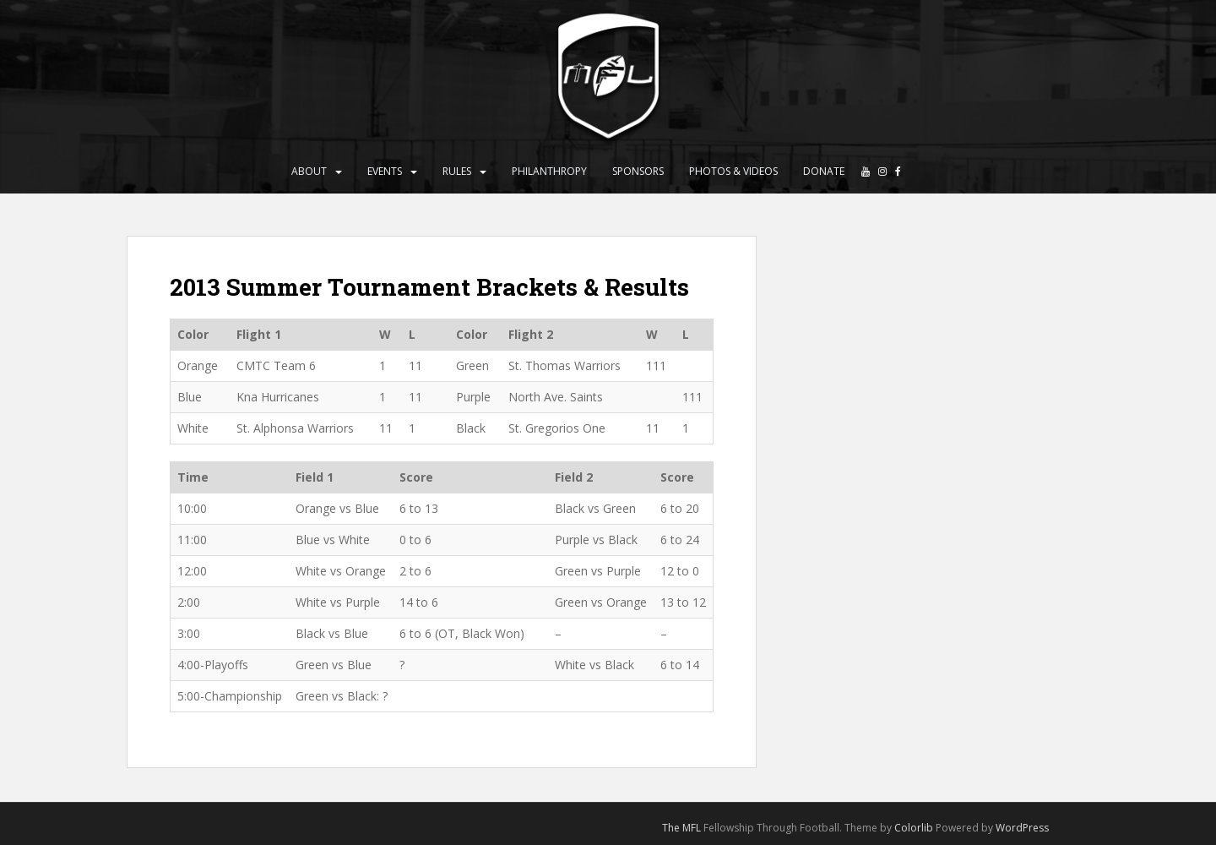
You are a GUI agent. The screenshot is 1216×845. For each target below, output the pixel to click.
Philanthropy (549, 171)
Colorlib (913, 827)
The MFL (681, 827)
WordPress (1022, 827)
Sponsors (638, 171)
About (309, 171)
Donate (823, 171)
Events (384, 171)
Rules (456, 171)
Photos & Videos (733, 171)
